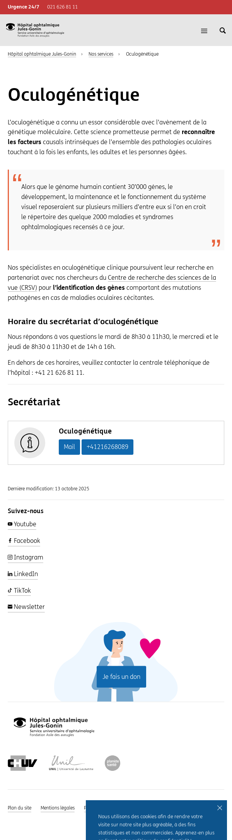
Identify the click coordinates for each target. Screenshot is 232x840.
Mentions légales (58, 808)
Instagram (25, 557)
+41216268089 (107, 447)
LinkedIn (23, 574)
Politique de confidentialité (111, 808)
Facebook (24, 540)
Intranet (156, 808)
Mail (69, 447)
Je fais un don (121, 676)
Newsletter (26, 606)
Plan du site (19, 808)
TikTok (19, 590)
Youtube (22, 524)
